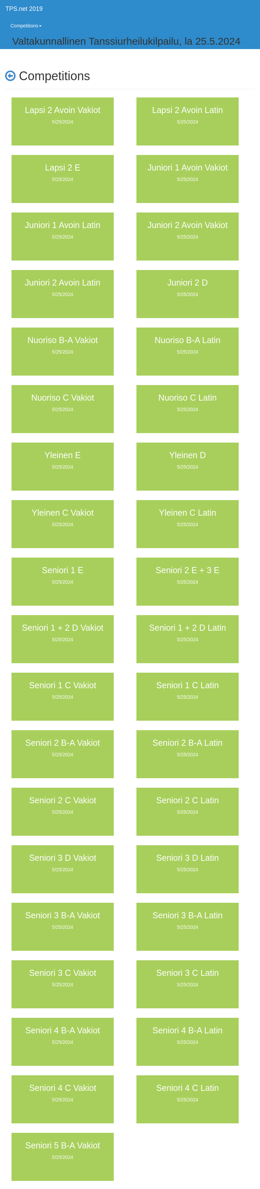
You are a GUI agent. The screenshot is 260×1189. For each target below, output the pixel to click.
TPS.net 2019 (24, 8)
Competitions (26, 25)
